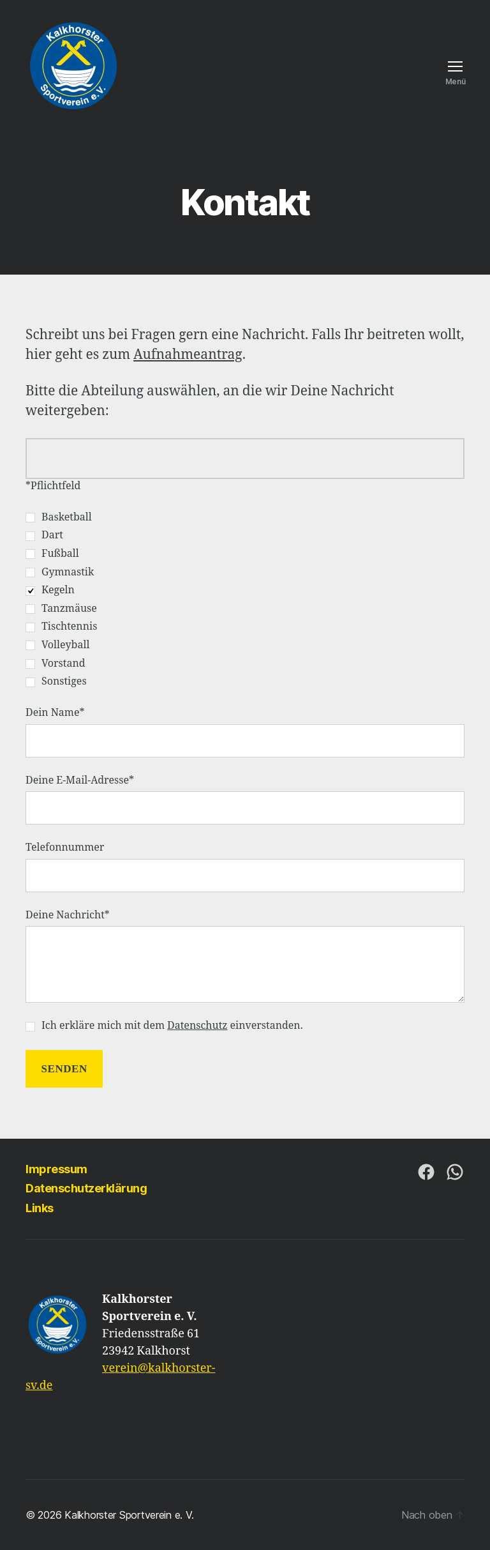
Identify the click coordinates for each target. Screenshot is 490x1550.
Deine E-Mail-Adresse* (245, 799)
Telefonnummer (245, 866)
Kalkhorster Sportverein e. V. (128, 1514)
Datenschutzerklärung (86, 1188)
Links (40, 1208)
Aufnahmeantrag (187, 354)
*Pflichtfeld (53, 486)
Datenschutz (197, 1025)
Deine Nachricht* (245, 956)
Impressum (56, 1169)
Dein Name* (245, 731)
